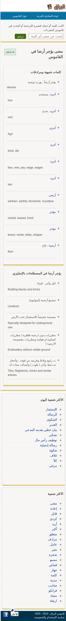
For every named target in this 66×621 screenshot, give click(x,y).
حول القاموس (19, 15)
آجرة (52, 144)
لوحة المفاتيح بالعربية (47, 15)
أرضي (51, 195)
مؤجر (52, 211)
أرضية (51, 245)
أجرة (52, 94)
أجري (52, 127)
